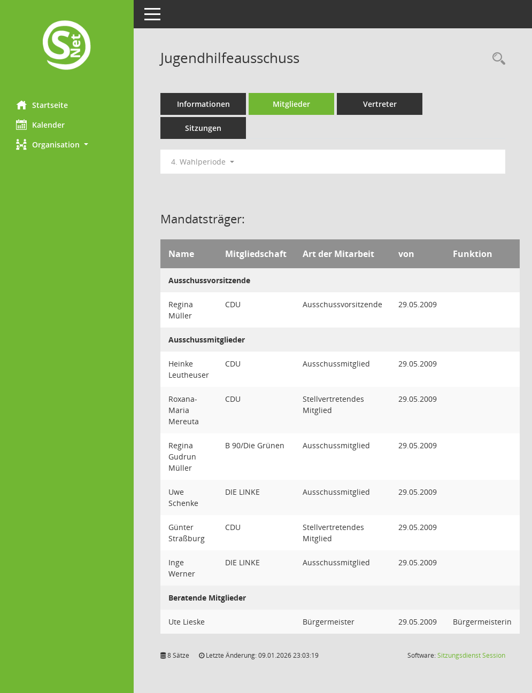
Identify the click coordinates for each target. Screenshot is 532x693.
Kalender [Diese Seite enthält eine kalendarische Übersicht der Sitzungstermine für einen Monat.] (40, 124)
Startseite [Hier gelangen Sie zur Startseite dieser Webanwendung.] (42, 104)
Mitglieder (291, 104)
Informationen (203, 104)
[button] (67, 144)
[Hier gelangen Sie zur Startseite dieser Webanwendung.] (67, 46)
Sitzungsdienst (471, 655)
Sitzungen (203, 128)
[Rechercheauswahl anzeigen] (496, 59)
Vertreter (380, 104)
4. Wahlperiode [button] (202, 162)
